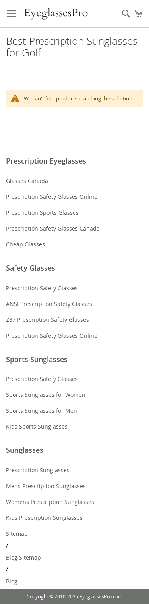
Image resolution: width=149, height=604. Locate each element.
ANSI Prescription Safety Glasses (49, 304)
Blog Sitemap (23, 557)
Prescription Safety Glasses (42, 288)
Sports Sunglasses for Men (41, 410)
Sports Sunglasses (37, 359)
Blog (11, 581)
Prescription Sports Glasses (42, 212)
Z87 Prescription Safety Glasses (47, 319)
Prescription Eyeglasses (46, 160)
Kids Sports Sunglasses (37, 426)
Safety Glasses (30, 268)
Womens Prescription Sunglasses (50, 502)
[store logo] (56, 14)
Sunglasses (24, 450)
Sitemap (17, 533)
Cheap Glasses (25, 244)
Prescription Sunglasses (38, 470)
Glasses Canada (27, 181)
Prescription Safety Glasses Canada (53, 228)
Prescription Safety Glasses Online (51, 196)
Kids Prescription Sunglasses (44, 517)
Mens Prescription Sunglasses (46, 486)
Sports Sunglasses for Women (45, 394)
